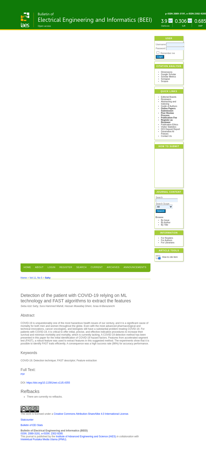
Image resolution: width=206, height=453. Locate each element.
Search (81, 267)
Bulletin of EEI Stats (32, 425)
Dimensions (166, 72)
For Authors (166, 240)
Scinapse (165, 79)
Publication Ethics (169, 124)
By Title (164, 225)
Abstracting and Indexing (168, 102)
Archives (113, 267)
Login (51, 267)
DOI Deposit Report (170, 129)
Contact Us (166, 136)
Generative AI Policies (167, 132)
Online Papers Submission (168, 109)
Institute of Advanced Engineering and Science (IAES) (86, 436)
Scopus (164, 81)
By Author (165, 222)
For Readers (167, 238)
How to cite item (170, 257)
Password (160, 48)
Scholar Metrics (168, 77)
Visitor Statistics (168, 127)
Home (27, 267)
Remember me (168, 53)
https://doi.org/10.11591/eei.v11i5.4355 (48, 382)
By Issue (165, 220)
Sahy (48, 277)
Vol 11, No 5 (36, 277)
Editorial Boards (168, 97)
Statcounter (27, 419)
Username (161, 44)
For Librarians (167, 242)
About (39, 267)
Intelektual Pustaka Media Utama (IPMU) (43, 439)
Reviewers (166, 99)
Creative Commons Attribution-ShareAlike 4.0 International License (91, 413)
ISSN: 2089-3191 (30, 433)
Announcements (135, 267)
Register (66, 267)
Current (97, 267)
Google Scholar (168, 74)
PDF (23, 374)
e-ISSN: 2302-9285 (52, 433)
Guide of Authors (169, 106)
